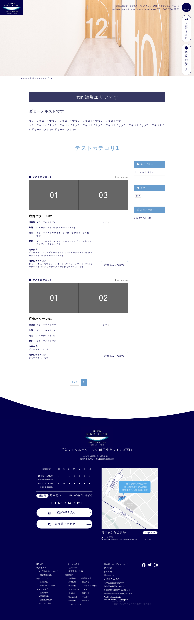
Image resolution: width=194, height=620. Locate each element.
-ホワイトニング (73, 604)
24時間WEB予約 (111, 579)
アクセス (107, 568)
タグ (104, 222)
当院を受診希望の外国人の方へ (118, 593)
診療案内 (68, 575)
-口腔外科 (84, 593)
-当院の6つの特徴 (46, 585)
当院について (43, 578)
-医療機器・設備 (73, 571)
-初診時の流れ (45, 575)
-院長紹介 (43, 593)
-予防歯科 (70, 600)
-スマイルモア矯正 (88, 586)
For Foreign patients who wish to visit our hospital (115, 598)
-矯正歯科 (70, 586)
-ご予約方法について (48, 571)
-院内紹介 (70, 568)
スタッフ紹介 (43, 589)
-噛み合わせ (71, 597)
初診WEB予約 (62, 513)
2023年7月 (140, 217)
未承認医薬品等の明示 (114, 583)
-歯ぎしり (70, 593)
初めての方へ (43, 568)
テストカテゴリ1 (40, 177)
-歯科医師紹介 (45, 600)
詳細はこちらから (114, 264)
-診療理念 (43, 582)
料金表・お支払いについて (116, 564)
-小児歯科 (84, 597)
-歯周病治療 (85, 578)
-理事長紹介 (44, 596)
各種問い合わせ (62, 524)
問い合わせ (108, 575)
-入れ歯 (83, 589)
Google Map (149, 533)
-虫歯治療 (70, 578)
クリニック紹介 (71, 564)
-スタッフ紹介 (45, 603)
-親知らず (84, 582)
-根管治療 (70, 582)
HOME (39, 564)
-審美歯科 (84, 600)
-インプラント (72, 589)
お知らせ (107, 571)
